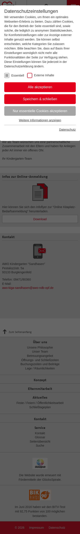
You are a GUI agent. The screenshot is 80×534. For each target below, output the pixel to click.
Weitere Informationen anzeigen (40, 120)
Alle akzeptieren (40, 87)
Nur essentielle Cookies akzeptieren (40, 111)
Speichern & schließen (40, 99)
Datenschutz (67, 129)
